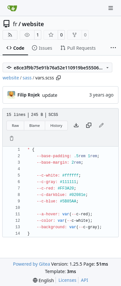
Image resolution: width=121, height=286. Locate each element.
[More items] (113, 48)
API (84, 280)
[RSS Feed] (10, 35)
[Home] (12, 8)
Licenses (67, 280)
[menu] (43, 280)
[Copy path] (58, 78)
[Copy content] (89, 125)
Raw (15, 125)
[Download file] (76, 125)
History (56, 125)
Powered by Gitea (31, 264)
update (49, 95)
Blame (34, 125)
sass (27, 78)
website (33, 24)
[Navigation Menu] (111, 8)
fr (15, 24)
